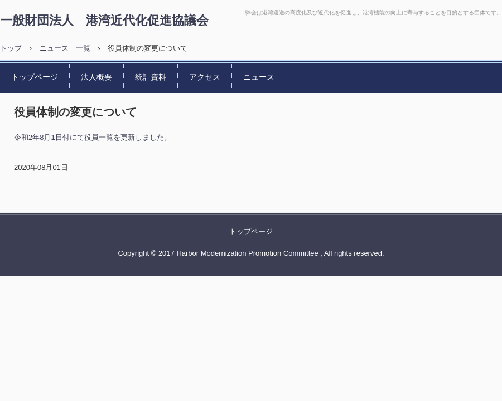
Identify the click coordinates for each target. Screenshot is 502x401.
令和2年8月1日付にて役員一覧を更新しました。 (92, 137)
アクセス (204, 76)
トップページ (34, 76)
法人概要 (96, 76)
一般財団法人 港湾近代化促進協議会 (104, 19)
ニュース (258, 76)
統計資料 (150, 76)
